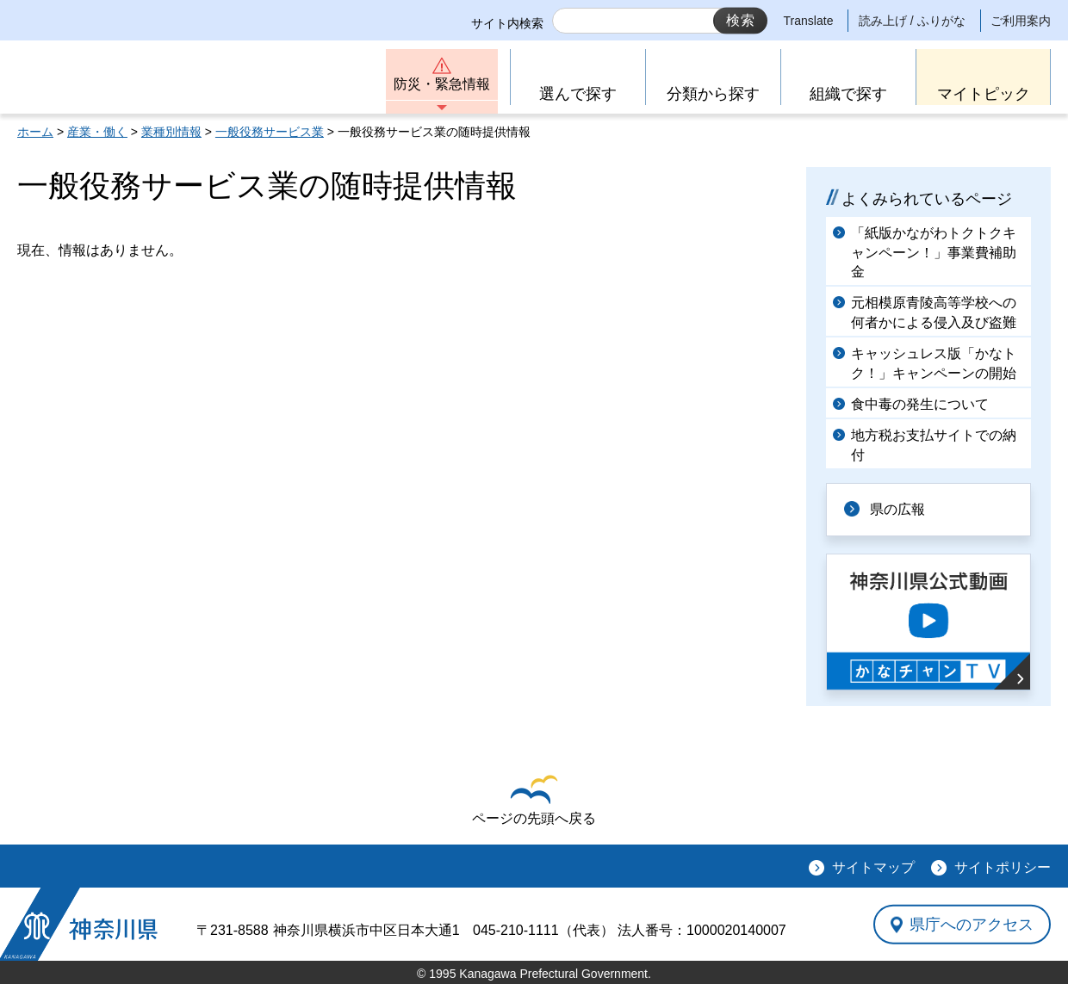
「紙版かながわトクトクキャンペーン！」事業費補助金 (933, 252)
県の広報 (897, 509)
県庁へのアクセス (972, 923)
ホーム (35, 132)
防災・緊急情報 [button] (442, 84)
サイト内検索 (507, 23)
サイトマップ (873, 867)
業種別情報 (171, 132)
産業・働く (97, 132)
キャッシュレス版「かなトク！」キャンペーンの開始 (933, 363)
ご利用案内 (1020, 21)
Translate (809, 21)
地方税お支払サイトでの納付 (933, 444)
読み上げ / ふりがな (912, 21)
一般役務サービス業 (269, 132)
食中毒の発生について (920, 404)
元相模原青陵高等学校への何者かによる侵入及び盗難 (933, 312)
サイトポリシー (1002, 867)
